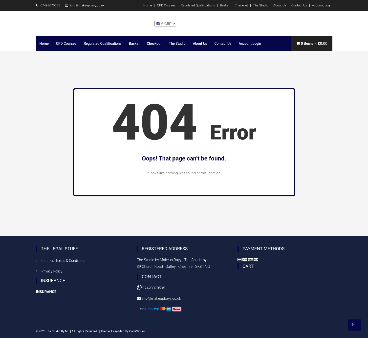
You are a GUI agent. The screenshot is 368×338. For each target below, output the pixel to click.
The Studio (260, 5)
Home (147, 5)
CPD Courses (166, 5)
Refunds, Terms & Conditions (63, 261)
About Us (279, 5)
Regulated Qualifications (198, 5)
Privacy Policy (52, 271)
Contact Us (299, 5)
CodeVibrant (137, 331)
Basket (225, 5)
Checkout (241, 5)
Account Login (322, 5)
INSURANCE (46, 292)
